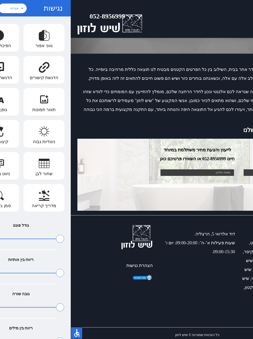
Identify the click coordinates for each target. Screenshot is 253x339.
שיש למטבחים (221, 287)
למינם (240, 296)
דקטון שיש (196, 287)
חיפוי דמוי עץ (218, 269)
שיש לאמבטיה (206, 251)
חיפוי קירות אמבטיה (216, 278)
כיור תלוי (188, 278)
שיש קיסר (182, 251)
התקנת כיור (193, 269)
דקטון (179, 287)
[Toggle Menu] (243, 19)
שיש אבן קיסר (233, 251)
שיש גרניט (188, 242)
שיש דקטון (209, 242)
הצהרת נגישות (69, 265)
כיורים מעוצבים (232, 260)
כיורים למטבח (233, 242)
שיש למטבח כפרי (200, 260)
